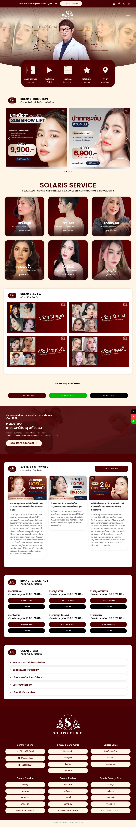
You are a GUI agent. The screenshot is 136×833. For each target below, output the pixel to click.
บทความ (68, 79)
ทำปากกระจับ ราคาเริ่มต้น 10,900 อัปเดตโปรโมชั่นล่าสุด (66, 505)
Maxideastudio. (63, 828)
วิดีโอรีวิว (49, 79)
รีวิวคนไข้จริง (30, 79)
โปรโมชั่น (86, 79)
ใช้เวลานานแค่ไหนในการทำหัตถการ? (29, 677)
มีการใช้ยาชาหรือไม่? (22, 685)
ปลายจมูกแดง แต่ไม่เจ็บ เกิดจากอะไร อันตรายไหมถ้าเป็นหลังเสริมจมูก (27, 507)
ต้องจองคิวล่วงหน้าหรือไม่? (26, 670)
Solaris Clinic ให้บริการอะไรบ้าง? (29, 662)
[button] (9, 138)
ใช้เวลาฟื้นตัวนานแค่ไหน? (24, 692)
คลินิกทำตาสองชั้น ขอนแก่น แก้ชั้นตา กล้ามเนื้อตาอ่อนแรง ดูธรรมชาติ (107, 507)
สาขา (105, 79)
